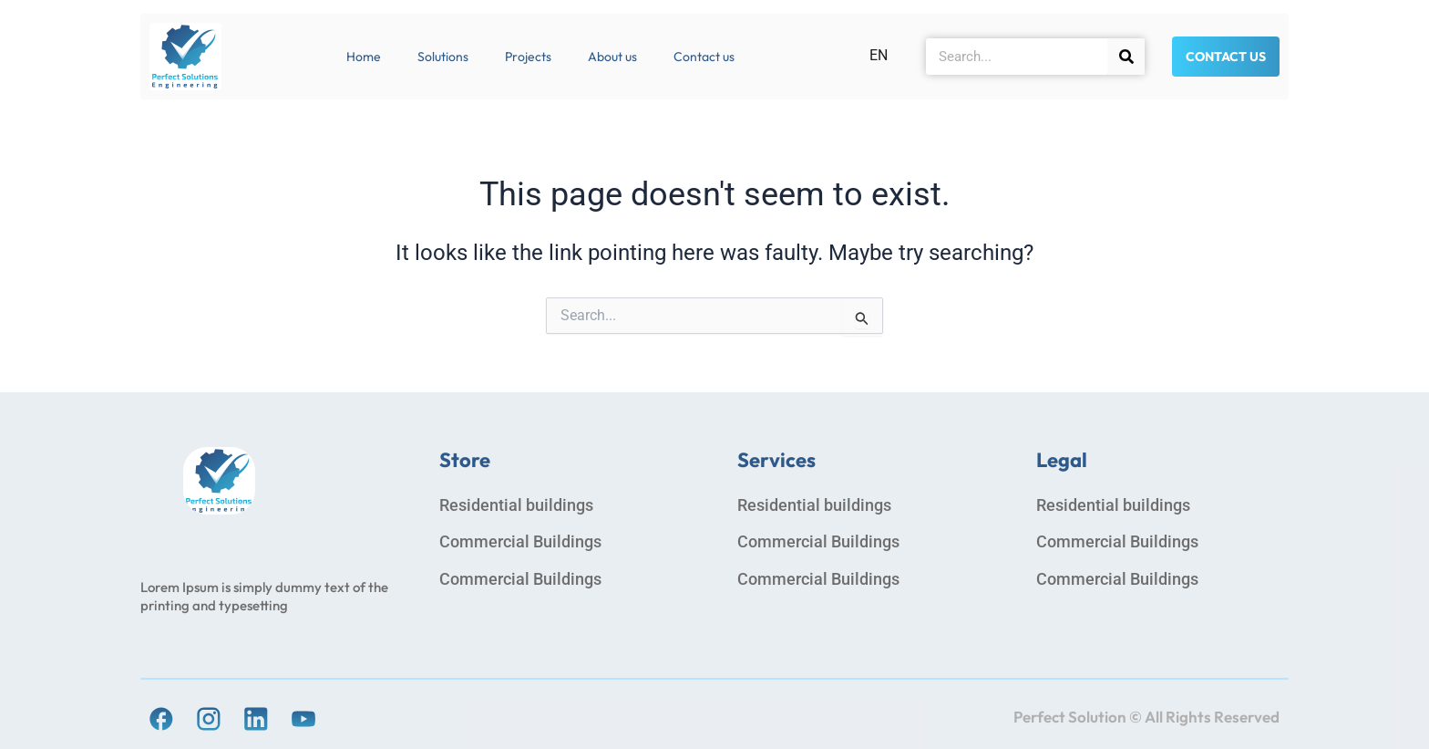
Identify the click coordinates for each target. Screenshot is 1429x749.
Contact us (704, 56)
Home (363, 56)
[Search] (1126, 56)
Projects (528, 56)
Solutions (442, 56)
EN (878, 55)
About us (612, 56)
